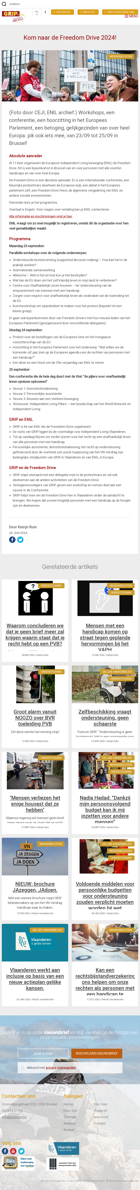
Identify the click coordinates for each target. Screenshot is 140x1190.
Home (68, 1104)
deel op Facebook (12, 540)
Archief (69, 1130)
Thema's (70, 1117)
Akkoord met (51, 1068)
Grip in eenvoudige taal (121, 12)
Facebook (45, 12)
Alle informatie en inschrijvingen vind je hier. (41, 216)
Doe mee (100, 1104)
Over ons (70, 1110)
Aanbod (69, 1123)
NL (37, 12)
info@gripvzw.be (14, 1117)
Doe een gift (63, 12)
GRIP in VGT (89, 12)
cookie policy (74, 1180)
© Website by (122, 1180)
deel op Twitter (20, 540)
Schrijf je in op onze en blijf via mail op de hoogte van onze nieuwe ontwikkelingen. (70, 1035)
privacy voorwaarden (61, 1068)
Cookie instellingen (94, 1180)
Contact (100, 1123)
